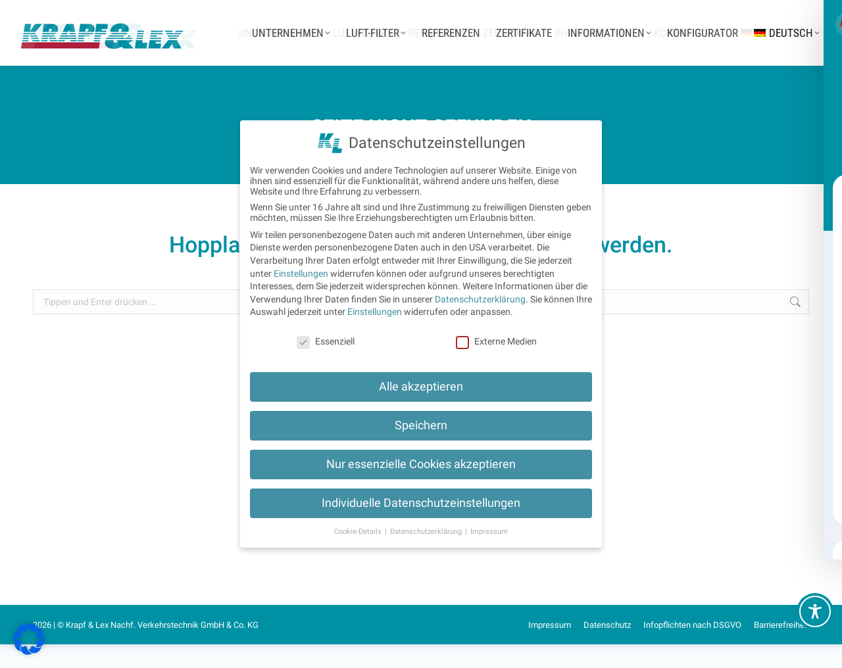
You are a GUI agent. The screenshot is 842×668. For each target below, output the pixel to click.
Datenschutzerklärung (480, 299)
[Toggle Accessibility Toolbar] (815, 611)
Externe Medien (496, 341)
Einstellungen (301, 273)
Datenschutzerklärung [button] (427, 531)
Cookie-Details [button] (359, 531)
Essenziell (326, 341)
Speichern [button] (421, 425)
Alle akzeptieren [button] (421, 386)
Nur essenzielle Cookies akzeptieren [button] (421, 464)
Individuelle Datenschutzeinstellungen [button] (421, 503)
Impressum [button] (489, 531)
